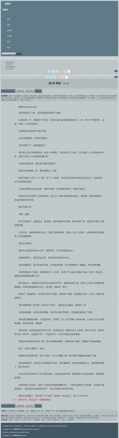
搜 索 (18, 53)
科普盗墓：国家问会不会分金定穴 (28, 418)
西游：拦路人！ (26, 100)
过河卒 (49, 420)
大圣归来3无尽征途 (49, 418)
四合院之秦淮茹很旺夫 (17, 415)
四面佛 (70, 420)
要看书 (8, 4)
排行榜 (9, 30)
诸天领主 (9, 98)
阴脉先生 (56, 420)
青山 (43, 420)
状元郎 (16, 98)
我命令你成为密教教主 (78, 98)
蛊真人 (63, 420)
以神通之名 (93, 95)
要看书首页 (10, 62)
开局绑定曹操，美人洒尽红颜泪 (87, 418)
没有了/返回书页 (8, 90)
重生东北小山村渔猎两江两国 (37, 415)
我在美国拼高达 (82, 95)
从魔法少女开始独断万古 (10, 100)
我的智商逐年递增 (59, 95)
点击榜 (9, 36)
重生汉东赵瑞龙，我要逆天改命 (61, 415)
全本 (8, 42)
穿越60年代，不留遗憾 (65, 418)
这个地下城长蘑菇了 (28, 98)
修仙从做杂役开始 (45, 95)
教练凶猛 (33, 95)
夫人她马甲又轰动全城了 (107, 98)
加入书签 (29, 90)
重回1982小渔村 (51, 98)
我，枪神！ (92, 98)
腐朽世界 (102, 95)
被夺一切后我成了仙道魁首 (19, 95)
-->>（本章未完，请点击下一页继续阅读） (32, 399)
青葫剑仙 (37, 420)
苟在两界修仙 (63, 98)
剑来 (23, 420)
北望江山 (71, 95)
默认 (116, 71)
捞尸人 (29, 420)
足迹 (8, 47)
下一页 (38, 90)
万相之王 (17, 420)
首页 (8, 19)
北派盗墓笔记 (11, 67)
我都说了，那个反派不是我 (104, 415)
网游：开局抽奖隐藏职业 (83, 415)
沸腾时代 (40, 98)
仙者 (10, 420)
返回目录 (20, 90)
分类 (8, 25)
